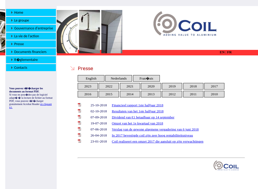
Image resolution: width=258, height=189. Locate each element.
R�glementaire (24, 59)
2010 (214, 94)
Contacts (19, 67)
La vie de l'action (25, 36)
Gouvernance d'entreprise (32, 28)
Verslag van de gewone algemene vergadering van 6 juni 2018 (155, 129)
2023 (87, 86)
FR (229, 52)
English (91, 78)
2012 (172, 94)
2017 (214, 86)
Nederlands (119, 78)
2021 (130, 86)
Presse (17, 44)
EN (222, 52)
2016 (87, 94)
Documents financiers (28, 52)
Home (17, 12)
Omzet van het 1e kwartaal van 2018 (137, 123)
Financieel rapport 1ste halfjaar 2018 (137, 105)
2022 (109, 86)
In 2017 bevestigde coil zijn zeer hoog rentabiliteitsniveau (152, 135)
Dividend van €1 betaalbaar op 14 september (143, 117)
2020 (151, 86)
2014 (130, 94)
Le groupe (20, 20)
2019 (172, 86)
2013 (151, 94)
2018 (193, 86)
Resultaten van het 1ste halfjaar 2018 (138, 111)
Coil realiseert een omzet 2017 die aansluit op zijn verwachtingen (157, 141)
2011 (193, 94)
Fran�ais (146, 78)
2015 (109, 94)
